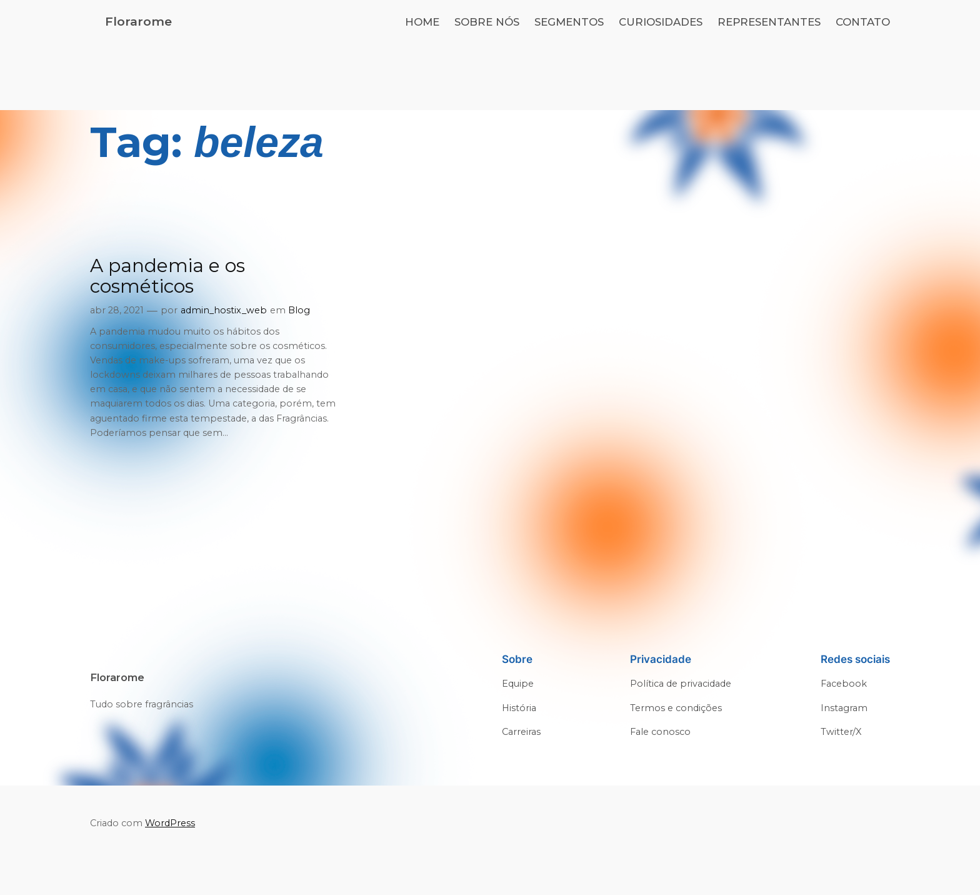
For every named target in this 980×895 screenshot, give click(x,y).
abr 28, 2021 (117, 310)
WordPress (170, 823)
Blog (299, 310)
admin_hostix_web (224, 310)
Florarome (138, 21)
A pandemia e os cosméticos (167, 275)
